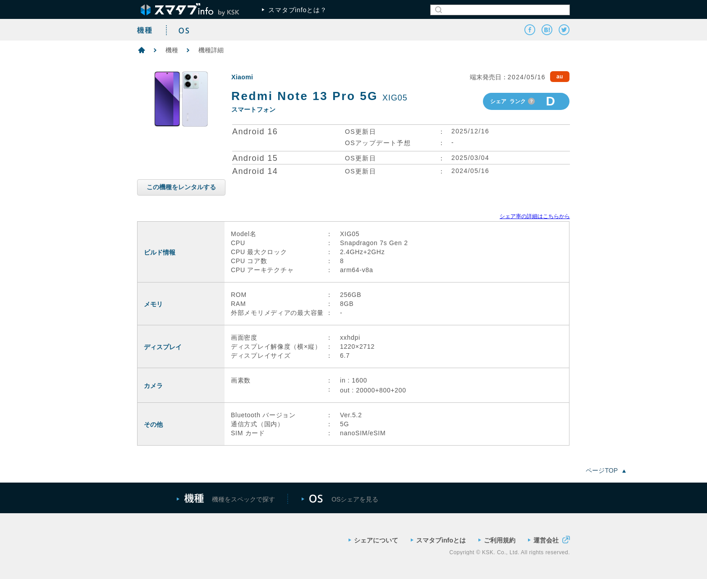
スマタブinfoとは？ (294, 10)
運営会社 (549, 539)
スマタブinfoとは (438, 540)
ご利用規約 (496, 540)
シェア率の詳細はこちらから (535, 216)
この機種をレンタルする (181, 187)
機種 (171, 50)
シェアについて (373, 540)
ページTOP (606, 470)
